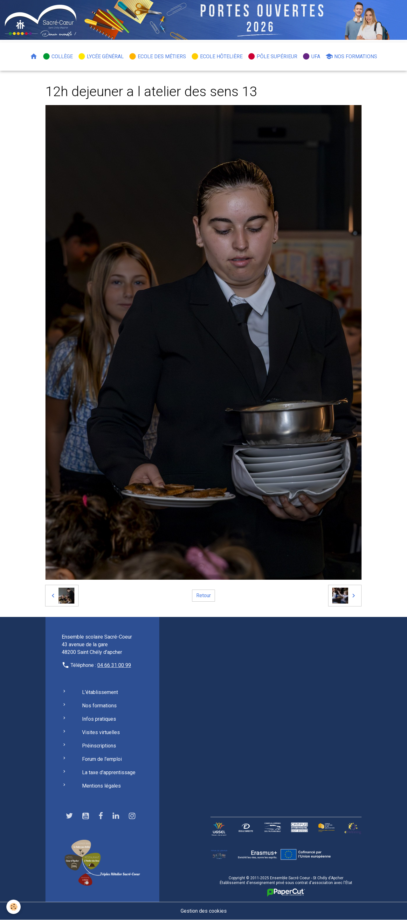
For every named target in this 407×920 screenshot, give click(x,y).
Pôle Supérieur (272, 56)
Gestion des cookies (204, 911)
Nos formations (351, 56)
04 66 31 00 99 (114, 665)
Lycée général (101, 56)
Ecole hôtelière (217, 56)
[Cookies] (13, 907)
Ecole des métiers (157, 56)
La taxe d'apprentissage (108, 772)
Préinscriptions (99, 746)
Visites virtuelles (101, 732)
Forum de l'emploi (102, 759)
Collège (58, 56)
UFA (311, 56)
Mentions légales (101, 786)
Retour (203, 595)
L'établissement (100, 692)
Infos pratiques (99, 719)
